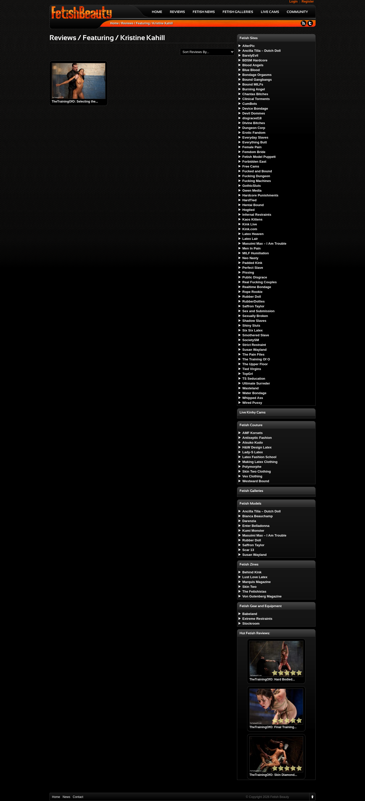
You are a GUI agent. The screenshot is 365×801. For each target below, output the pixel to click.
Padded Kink (252, 263)
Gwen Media (252, 190)
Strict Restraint (254, 345)
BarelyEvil (250, 55)
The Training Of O (256, 359)
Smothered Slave (255, 335)
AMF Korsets (252, 433)
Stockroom (251, 623)
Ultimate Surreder (256, 383)
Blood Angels (252, 65)
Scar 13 (248, 550)
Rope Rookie (252, 292)
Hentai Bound (253, 205)
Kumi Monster (253, 530)
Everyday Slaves (255, 137)
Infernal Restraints (256, 214)
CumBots (249, 104)
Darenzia (249, 521)
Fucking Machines (256, 181)
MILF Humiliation (255, 253)
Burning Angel (253, 89)
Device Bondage (255, 108)
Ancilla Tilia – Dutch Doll (261, 51)
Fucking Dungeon (256, 176)
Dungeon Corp (253, 128)
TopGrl (247, 374)
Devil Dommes (253, 113)
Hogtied (248, 210)
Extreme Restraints (257, 619)
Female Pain (252, 147)
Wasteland (250, 388)
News (66, 797)
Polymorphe (251, 467)
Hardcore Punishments (260, 195)
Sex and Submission (258, 311)
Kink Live (249, 224)
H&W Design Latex (257, 447)
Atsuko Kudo (252, 442)
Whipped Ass (252, 398)
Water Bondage (254, 393)
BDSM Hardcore (254, 60)
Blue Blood (251, 70)
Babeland (249, 614)
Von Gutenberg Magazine (262, 596)
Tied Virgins (251, 369)
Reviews (127, 23)
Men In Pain (251, 248)
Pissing (248, 272)
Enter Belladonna (255, 526)
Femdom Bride (253, 152)
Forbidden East (254, 161)
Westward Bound (255, 481)
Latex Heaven (253, 234)
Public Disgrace (254, 277)
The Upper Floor (255, 364)
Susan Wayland (254, 350)
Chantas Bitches (255, 94)
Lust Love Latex (254, 577)
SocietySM (250, 340)
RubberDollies (253, 301)
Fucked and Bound (257, 171)
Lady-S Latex (252, 452)
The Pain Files (253, 354)
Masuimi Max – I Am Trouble (264, 243)
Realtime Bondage (256, 287)
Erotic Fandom (253, 133)
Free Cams (250, 166)
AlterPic (248, 46)
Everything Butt (254, 142)
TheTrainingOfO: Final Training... (273, 727)
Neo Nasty (250, 258)
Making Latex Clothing (260, 462)
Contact (78, 797)
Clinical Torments (256, 99)
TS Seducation (253, 378)
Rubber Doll (251, 296)
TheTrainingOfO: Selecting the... (75, 101)
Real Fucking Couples (259, 282)
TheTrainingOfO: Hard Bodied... (272, 679)
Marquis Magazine (256, 582)
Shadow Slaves (254, 321)
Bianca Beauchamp (257, 516)
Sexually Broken (255, 316)
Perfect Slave (252, 268)
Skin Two (249, 587)
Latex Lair (250, 239)
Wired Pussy (252, 403)
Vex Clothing (252, 476)
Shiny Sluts (251, 325)
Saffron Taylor (253, 306)
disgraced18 (252, 118)
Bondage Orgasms (257, 75)
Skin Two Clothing (256, 471)
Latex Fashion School (259, 457)
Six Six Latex (252, 330)
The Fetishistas (254, 591)
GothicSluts (251, 186)
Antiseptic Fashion (257, 438)
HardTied (249, 200)
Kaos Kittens (252, 219)
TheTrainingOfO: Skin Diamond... (273, 775)
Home (114, 23)
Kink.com (249, 229)
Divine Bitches (253, 123)
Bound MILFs (252, 84)
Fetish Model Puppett (259, 157)
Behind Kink (252, 572)
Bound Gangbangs (257, 79)
